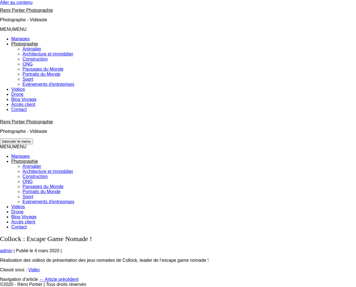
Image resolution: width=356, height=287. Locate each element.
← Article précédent (59, 279)
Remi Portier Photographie (26, 10)
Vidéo (34, 269)
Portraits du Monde (41, 74)
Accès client (23, 104)
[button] (13, 29)
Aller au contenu (16, 2)
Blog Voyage (24, 99)
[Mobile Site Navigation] (16, 141)
